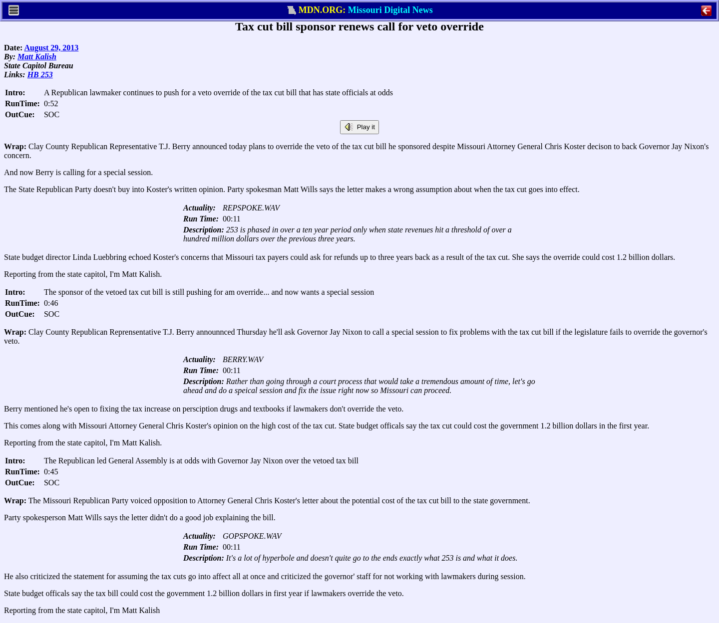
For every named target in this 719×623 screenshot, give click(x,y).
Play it (359, 127)
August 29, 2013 (51, 47)
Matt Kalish (36, 56)
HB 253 (40, 74)
